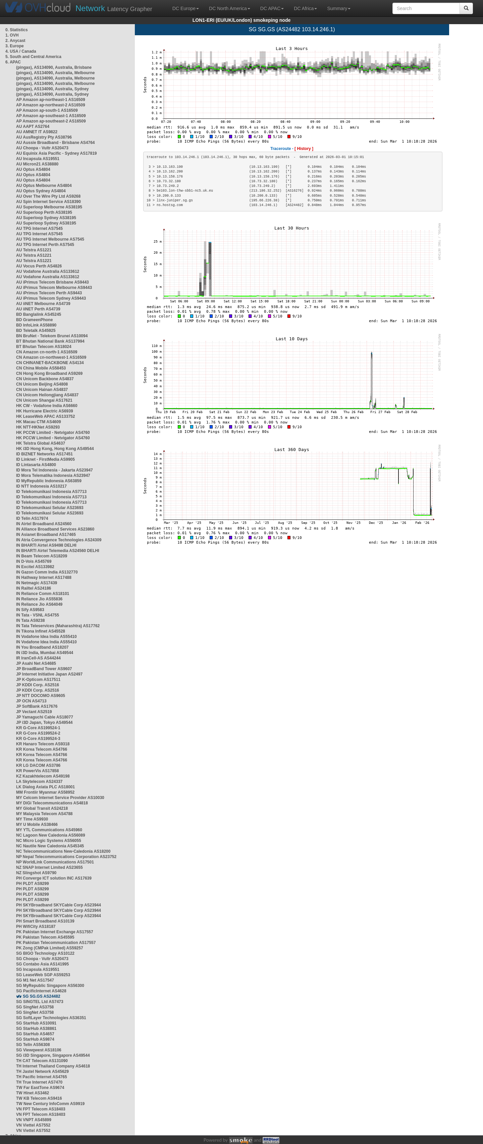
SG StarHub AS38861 (36, 1028)
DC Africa (305, 8)
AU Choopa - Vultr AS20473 (42, 148)
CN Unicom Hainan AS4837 (42, 389)
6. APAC (13, 62)
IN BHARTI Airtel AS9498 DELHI (46, 545)
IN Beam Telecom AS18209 (41, 556)
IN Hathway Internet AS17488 (43, 577)
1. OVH (11, 35)
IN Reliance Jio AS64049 (39, 604)
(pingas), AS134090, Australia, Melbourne (55, 72)
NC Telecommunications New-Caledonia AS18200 (63, 851)
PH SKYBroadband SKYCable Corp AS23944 (58, 905)
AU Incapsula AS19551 (37, 158)
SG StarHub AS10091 (36, 1023)
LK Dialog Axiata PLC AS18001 (45, 787)
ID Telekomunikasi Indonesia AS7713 (51, 491)
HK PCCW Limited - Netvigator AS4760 (53, 432)
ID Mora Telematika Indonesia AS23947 (53, 475)
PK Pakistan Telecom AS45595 (45, 937)
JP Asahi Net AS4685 (36, 663)
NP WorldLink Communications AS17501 (55, 862)
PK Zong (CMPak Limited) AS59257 (49, 948)
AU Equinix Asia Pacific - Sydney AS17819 (56, 153)
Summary (339, 8)
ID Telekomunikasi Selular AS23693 (50, 507)
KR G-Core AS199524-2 (38, 733)
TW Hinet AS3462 (32, 1093)
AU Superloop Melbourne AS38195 (49, 207)
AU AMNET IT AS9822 (36, 132)
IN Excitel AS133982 (35, 566)
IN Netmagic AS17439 (36, 583)
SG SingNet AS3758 (35, 1007)
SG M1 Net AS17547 (35, 980)
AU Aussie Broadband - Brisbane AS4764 (55, 142)
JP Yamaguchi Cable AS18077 (44, 717)
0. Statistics (16, 30)
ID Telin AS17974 (32, 518)
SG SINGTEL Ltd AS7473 (39, 1001)
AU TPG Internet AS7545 (39, 228)
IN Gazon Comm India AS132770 (47, 572)
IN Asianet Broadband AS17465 (46, 534)
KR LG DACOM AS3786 (38, 765)
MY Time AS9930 (32, 819)
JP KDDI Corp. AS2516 (37, 685)
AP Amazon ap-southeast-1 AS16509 (51, 115)
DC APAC (272, 8)
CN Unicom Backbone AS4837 (45, 379)
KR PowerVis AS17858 (37, 770)
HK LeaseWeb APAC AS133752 (45, 416)
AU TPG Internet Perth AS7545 (45, 244)
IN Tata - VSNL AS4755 (37, 615)
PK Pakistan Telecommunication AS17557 (56, 942)
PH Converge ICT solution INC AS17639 (54, 878)
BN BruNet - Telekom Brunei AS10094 (52, 336)
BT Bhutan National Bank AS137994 (50, 341)
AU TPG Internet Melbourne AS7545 (50, 239)
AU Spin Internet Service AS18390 (48, 201)
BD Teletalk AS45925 (35, 330)
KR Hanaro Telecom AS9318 (42, 744)
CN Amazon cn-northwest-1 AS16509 (51, 357)
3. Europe (14, 46)
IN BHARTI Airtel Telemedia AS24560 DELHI (57, 550)
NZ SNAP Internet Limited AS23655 (49, 867)
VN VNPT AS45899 (33, 1119)
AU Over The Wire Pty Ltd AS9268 (48, 196)
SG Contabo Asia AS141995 (42, 964)
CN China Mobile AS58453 (41, 368)
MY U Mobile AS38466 (37, 824)
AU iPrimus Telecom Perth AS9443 (49, 293)
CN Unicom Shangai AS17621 (44, 400)
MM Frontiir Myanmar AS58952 (45, 792)
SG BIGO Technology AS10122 (45, 953)
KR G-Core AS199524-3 (38, 738)
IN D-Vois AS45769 (33, 561)
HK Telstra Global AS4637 (40, 443)
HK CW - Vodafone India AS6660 (46, 405)
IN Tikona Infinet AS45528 (40, 631)
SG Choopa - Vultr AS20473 (42, 958)
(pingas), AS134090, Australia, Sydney (52, 89)
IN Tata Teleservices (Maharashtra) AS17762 (58, 626)
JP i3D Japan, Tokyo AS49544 (44, 722)
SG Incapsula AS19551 (37, 969)
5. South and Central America (33, 56)
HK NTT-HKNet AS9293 (38, 427)
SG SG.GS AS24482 (41, 996)
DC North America (229, 8)
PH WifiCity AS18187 (36, 926)
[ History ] (303, 148)
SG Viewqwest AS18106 (38, 1050)
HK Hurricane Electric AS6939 (44, 411)
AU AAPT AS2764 (32, 126)
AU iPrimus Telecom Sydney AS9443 (51, 298)
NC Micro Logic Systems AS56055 (48, 840)
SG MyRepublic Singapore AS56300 (50, 985)
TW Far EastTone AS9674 (40, 1087)
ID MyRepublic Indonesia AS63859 (49, 481)
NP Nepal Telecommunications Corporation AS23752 (66, 856)
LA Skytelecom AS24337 (39, 781)
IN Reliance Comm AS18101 (42, 593)
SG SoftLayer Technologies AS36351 (51, 1017)
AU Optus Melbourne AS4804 (44, 185)
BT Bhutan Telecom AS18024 (43, 346)
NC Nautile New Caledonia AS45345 (50, 846)
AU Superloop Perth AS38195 (44, 212)
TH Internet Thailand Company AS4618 (53, 1066)
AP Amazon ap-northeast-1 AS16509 (50, 99)
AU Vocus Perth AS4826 (39, 266)
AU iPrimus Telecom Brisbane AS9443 (52, 282)
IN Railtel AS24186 (33, 588)
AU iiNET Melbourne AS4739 (43, 303)
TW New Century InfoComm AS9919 (50, 1103)
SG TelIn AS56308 (33, 1044)
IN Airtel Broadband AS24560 (43, 523)
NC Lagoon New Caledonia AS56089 (50, 835)
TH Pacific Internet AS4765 (41, 1077)
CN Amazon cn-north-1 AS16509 (46, 352)
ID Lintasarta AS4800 (36, 464)
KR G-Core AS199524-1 (38, 728)
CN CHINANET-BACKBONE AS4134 (50, 362)
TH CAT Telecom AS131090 (42, 1060)
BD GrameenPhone (34, 319)
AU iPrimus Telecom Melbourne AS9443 (54, 287)
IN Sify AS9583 (30, 609)
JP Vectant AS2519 (34, 711)
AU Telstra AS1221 (33, 250)
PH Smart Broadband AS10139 (45, 921)
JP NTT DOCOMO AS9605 (40, 695)
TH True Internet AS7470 (39, 1082)
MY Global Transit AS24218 (42, 808)
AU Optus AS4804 (33, 169)
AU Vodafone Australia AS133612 (47, 271)
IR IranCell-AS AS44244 (38, 658)
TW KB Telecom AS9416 (39, 1098)
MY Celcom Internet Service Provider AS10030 (60, 797)
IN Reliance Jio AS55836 (39, 599)
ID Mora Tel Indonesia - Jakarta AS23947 (54, 470)
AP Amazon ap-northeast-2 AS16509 (50, 105)
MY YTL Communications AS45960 (49, 830)
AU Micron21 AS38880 (37, 164)
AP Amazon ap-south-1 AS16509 (47, 110)
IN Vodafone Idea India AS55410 (46, 636)
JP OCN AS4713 (31, 701)
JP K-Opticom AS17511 (38, 679)
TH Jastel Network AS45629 (42, 1071)
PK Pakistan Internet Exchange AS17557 (54, 932)
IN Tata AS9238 (30, 620)
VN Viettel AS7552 (33, 1125)
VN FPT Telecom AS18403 (40, 1109)
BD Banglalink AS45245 (38, 314)
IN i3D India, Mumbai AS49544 (44, 652)
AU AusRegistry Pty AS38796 (44, 137)
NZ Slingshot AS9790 (36, 873)
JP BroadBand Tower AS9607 (44, 668)
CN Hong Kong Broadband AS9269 (49, 373)
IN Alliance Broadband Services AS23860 (55, 529)
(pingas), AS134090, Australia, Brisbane (54, 67)
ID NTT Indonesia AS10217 (41, 486)
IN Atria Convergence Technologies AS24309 (58, 540)
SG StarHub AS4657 (35, 1034)
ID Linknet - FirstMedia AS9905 (45, 459)
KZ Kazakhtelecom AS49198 (43, 776)
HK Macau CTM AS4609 (38, 421)
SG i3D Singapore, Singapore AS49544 (53, 1055)
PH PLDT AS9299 (32, 883)
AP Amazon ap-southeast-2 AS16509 (51, 121)
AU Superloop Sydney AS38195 (46, 217)
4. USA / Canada (20, 51)
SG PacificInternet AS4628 (41, 991)
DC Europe (185, 8)
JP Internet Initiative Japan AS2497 (49, 674)
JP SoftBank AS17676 (36, 706)
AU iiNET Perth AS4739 (38, 309)
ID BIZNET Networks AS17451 (44, 454)
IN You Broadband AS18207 (42, 647)
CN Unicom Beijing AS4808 (42, 384)
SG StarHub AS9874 (35, 1039)
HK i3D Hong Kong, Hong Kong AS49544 (55, 448)
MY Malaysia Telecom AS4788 (44, 813)
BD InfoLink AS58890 (36, 325)
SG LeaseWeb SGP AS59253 (43, 975)
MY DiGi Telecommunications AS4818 (52, 803)
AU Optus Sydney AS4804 (41, 191)
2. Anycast (15, 40)
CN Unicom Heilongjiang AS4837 (47, 395)
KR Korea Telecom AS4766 (41, 749)
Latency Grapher (113, 8)
